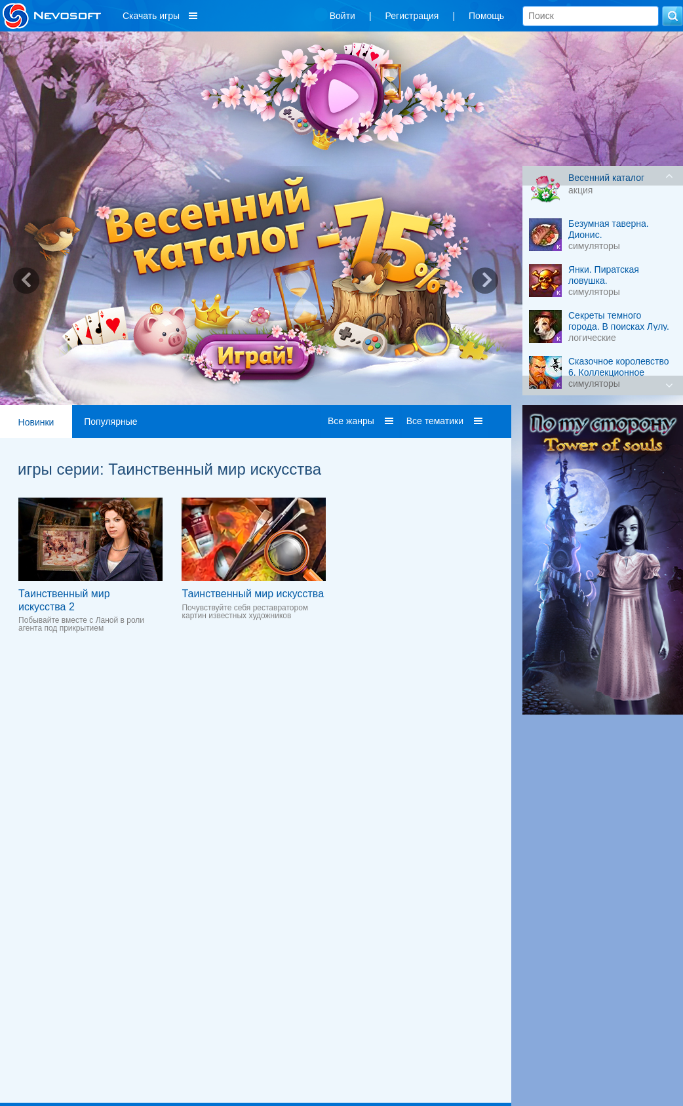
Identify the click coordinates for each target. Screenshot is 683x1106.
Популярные (110, 421)
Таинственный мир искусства (253, 593)
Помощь (486, 15)
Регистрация (412, 15)
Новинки (36, 422)
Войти (342, 15)
